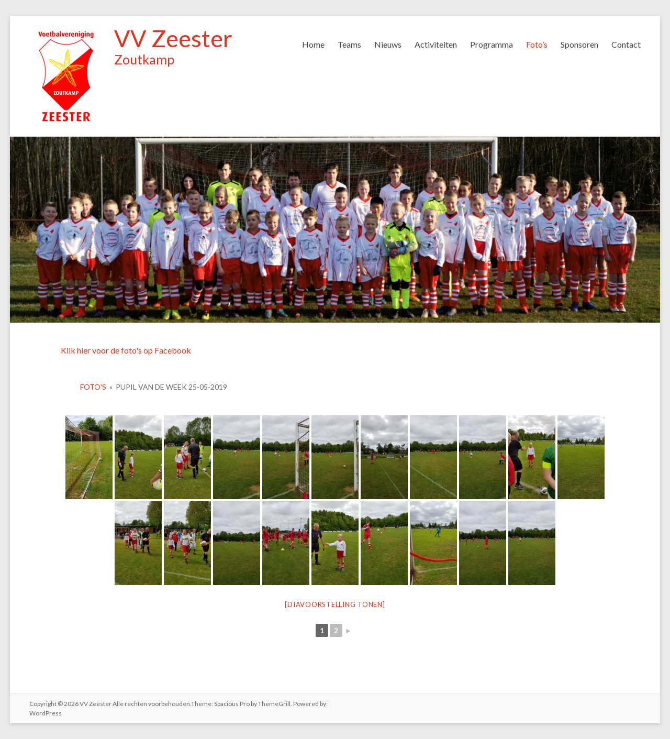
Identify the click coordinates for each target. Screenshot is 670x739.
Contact (626, 44)
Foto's (93, 386)
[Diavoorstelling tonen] (335, 604)
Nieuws (387, 44)
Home (313, 44)
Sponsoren (579, 44)
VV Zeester (173, 38)
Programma (491, 44)
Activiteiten (436, 44)
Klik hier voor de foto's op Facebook (126, 350)
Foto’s (537, 44)
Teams (349, 44)
